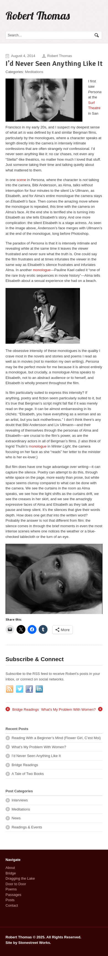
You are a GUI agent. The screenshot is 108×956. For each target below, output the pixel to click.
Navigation (96, 16)
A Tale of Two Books (28, 774)
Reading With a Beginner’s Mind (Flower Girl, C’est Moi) (56, 738)
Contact (12, 905)
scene (21, 180)
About (10, 868)
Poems (11, 889)
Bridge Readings (22, 709)
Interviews (20, 800)
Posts (10, 900)
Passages (13, 895)
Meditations (34, 72)
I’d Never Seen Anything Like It (36, 756)
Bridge (11, 873)
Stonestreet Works (34, 943)
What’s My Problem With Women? (71, 709)
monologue (42, 270)
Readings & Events (27, 827)
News (16, 818)
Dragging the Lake (20, 878)
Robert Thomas (38, 15)
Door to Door (16, 884)
